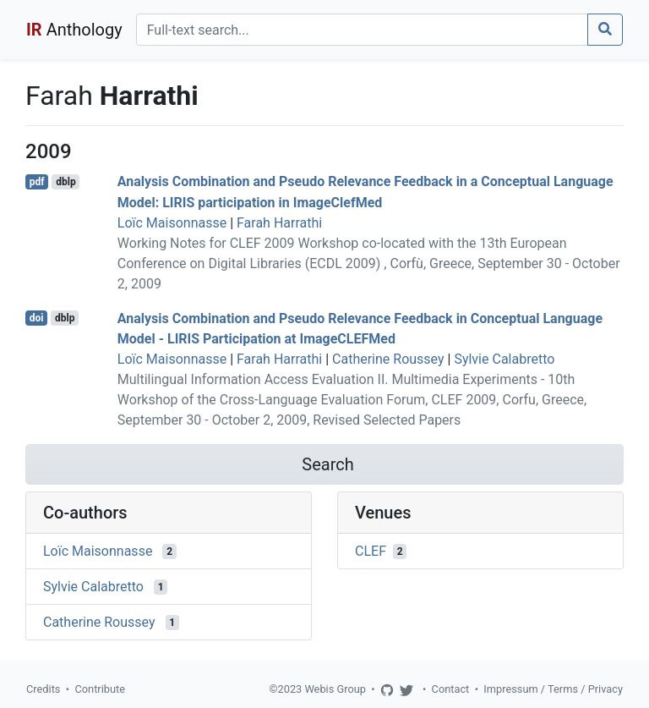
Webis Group (335, 689)
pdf (37, 182)
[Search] (362, 30)
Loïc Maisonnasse (171, 223)
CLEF (370, 551)
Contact (451, 689)
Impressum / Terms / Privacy (553, 689)
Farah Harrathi (279, 223)
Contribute (99, 689)
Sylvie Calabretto (504, 359)
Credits (43, 689)
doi (37, 318)
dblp (65, 182)
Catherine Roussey (388, 359)
